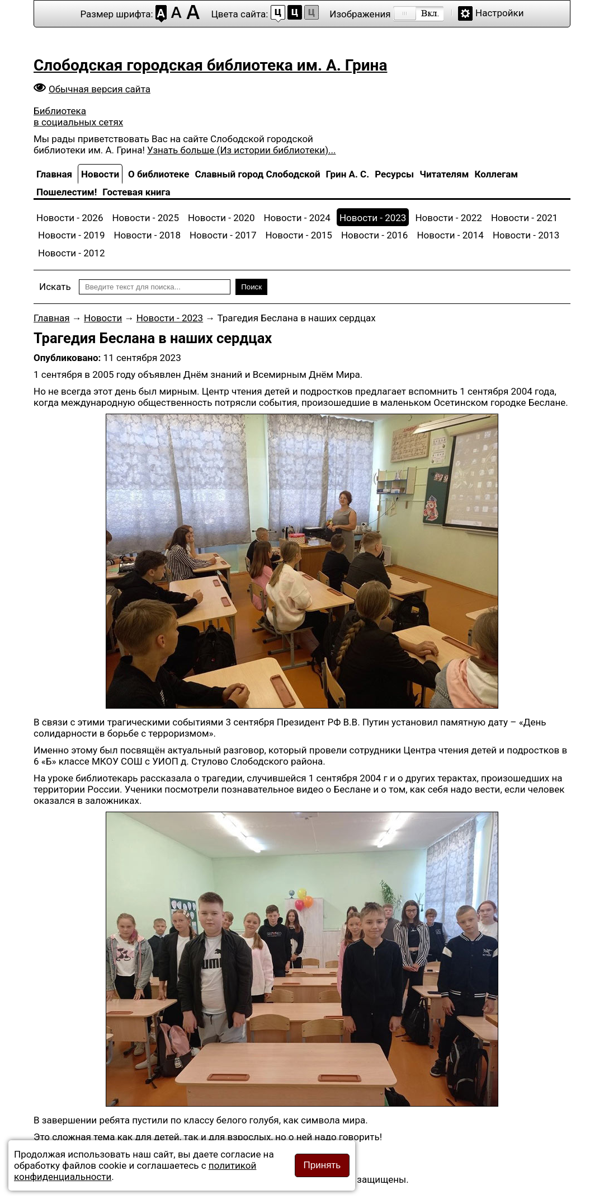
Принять (322, 1165)
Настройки (499, 12)
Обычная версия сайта (99, 89)
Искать (55, 286)
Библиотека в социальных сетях (78, 116)
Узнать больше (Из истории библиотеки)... (241, 150)
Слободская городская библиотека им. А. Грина (210, 65)
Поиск (251, 287)
